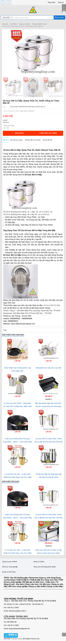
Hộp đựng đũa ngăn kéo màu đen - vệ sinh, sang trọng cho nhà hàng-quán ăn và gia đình (48, 406)
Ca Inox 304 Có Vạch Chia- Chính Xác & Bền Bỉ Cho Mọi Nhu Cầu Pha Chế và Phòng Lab (48, 442)
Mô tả (5, 140)
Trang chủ (5, 24)
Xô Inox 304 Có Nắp (51, 305)
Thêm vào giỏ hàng (48, 133)
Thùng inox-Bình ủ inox (39, 24)
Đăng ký (61, 2)
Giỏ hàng (64, 8)
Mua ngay (18, 133)
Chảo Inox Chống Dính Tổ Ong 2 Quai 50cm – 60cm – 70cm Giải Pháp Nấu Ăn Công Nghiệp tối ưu (17, 442)
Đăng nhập (51, 2)
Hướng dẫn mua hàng (32, 140)
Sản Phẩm (13, 24)
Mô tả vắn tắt (47, 140)
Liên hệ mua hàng (16, 140)
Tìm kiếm (59, 17)
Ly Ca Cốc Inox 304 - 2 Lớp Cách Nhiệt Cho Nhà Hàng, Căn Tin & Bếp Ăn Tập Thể (17, 477)
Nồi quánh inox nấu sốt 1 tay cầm (48, 368)
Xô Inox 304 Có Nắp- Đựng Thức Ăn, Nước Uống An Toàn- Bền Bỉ (22, 26)
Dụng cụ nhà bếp (24, 24)
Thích (5, 111)
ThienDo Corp (16, 639)
